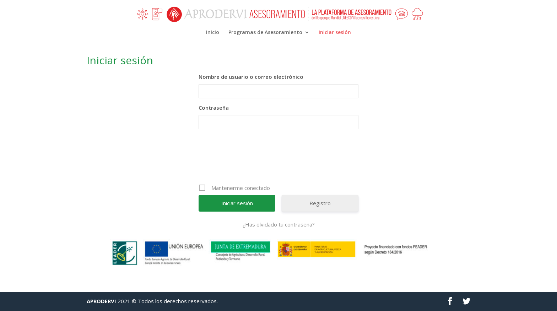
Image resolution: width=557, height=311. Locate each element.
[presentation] (279, 159)
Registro (320, 203)
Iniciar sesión (335, 33)
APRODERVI (101, 301)
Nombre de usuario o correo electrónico (251, 76)
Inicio (212, 33)
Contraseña (214, 107)
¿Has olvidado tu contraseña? (279, 224)
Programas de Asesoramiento (265, 33)
